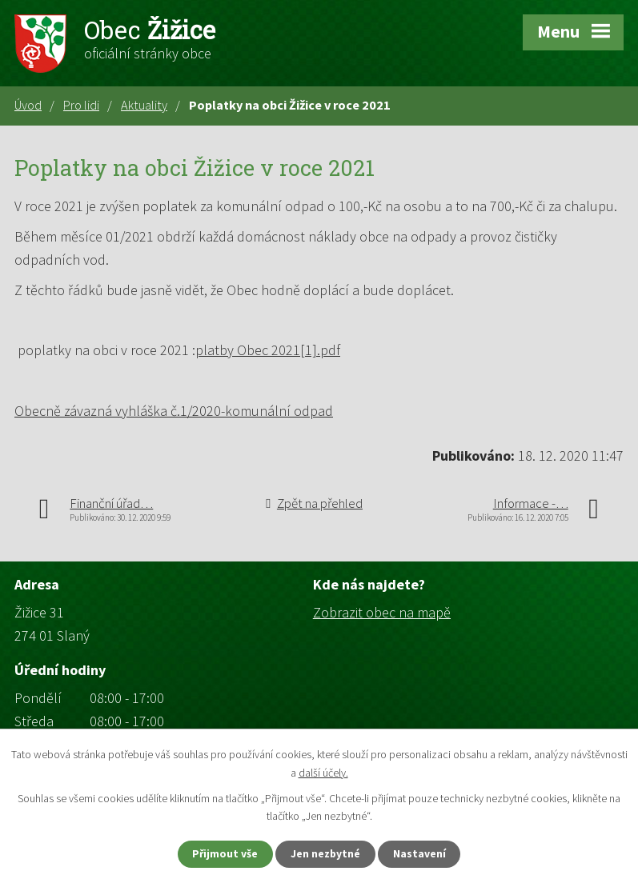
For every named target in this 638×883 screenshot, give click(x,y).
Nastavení (423, 853)
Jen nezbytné (326, 853)
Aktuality (144, 105)
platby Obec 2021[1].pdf (267, 350)
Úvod (28, 105)
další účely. (323, 772)
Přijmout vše (221, 853)
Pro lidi (81, 105)
